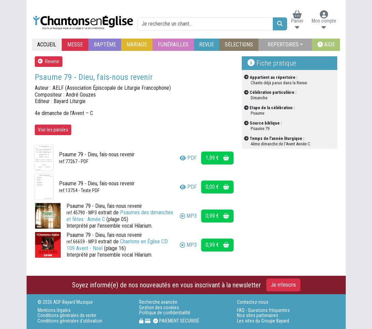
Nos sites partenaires (257, 315)
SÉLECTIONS (239, 44)
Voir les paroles (53, 129)
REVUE (206, 44)
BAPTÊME (105, 44)
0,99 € (217, 216)
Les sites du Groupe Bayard (263, 321)
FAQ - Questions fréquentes (263, 310)
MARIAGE (137, 44)
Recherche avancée (158, 302)
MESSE (75, 44)
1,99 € (217, 158)
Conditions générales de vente (67, 315)
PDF (188, 158)
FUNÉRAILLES (173, 44)
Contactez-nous (252, 302)
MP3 (188, 216)
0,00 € (217, 187)
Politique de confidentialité (164, 312)
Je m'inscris (283, 285)
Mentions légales (54, 310)
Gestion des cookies (159, 307)
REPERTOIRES (283, 44)
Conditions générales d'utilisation (70, 321)
